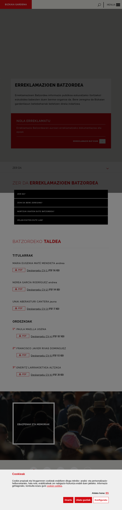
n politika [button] (54, 486)
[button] (107, 493)
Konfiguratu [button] (102, 499)
